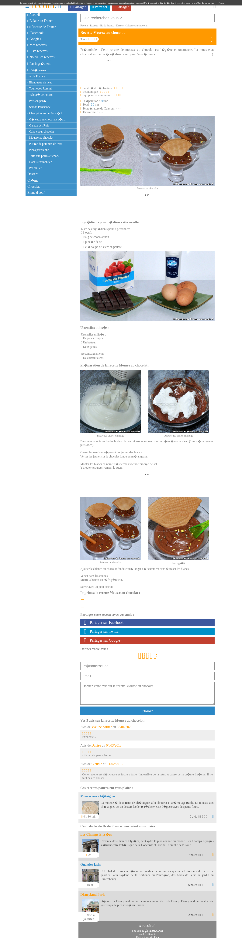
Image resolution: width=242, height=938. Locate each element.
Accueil (33, 15)
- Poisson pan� (37, 101)
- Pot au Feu (34, 168)
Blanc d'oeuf (36, 192)
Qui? (138, 935)
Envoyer (147, 708)
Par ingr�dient (39, 64)
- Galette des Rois (38, 125)
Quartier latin (90, 863)
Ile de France (36, 76)
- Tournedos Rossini (39, 88)
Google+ (34, 39)
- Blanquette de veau (39, 82)
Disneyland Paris (92, 893)
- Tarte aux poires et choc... (43, 155)
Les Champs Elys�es (96, 833)
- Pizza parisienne (38, 149)
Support (147, 935)
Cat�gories (36, 70)
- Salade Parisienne (39, 107)
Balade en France (40, 21)
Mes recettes (37, 45)
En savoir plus (208, 3)
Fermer (222, 3)
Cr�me (32, 180)
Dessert (32, 174)
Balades (142, 932)
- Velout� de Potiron (40, 94)
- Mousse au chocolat (40, 137)
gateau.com (154, 928)
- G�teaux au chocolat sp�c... (46, 119)
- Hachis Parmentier (39, 162)
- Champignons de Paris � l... (45, 113)
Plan (156, 935)
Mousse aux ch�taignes (97, 794)
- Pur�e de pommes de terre (44, 143)
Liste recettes (37, 51)
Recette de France (41, 27)
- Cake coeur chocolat (40, 131)
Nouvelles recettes (41, 57)
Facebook (35, 33)
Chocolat (33, 186)
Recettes (152, 932)
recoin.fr (149, 923)
